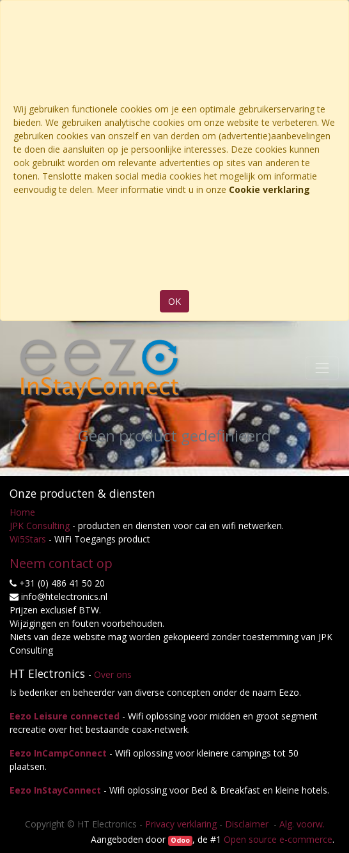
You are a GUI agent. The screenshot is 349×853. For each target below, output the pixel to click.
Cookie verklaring (269, 189)
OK (174, 301)
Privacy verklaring (181, 824)
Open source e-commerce (278, 839)
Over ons (113, 674)
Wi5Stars (28, 539)
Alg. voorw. (302, 824)
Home (22, 512)
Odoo (180, 840)
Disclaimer (248, 824)
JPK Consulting (40, 525)
